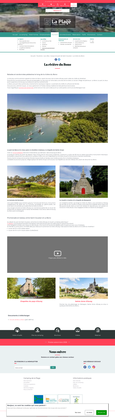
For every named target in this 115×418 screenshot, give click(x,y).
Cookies (26, 386)
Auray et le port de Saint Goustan (61, 56)
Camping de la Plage (32, 378)
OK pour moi (101, 412)
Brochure (76, 386)
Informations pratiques (82, 378)
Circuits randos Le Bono (17, 319)
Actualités (26, 382)
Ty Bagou (10, 223)
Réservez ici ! (57, 10)
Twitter (59, 59)
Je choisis (89, 412)
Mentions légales (29, 387)
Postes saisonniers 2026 (57, 342)
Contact (30, 5)
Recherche (74, 5)
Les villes (46, 56)
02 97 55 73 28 (23, 5)
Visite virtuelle (77, 387)
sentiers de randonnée (26, 88)
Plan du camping (78, 382)
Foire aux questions (29, 384)
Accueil (33, 56)
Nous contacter (28, 389)
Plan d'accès (76, 380)
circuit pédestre (18, 152)
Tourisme (39, 56)
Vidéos (75, 384)
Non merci (78, 412)
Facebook (56, 59)
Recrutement (28, 380)
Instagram (93, 367)
